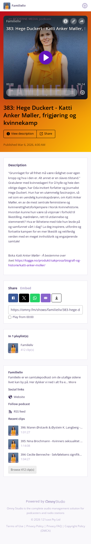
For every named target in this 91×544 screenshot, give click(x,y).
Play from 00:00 (20, 317)
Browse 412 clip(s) (22, 470)
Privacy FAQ (54, 526)
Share (46, 134)
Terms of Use (14, 526)
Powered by (45, 501)
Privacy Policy (35, 526)
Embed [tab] (25, 288)
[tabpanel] (45, 219)
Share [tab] (12, 288)
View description (20, 134)
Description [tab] (17, 165)
